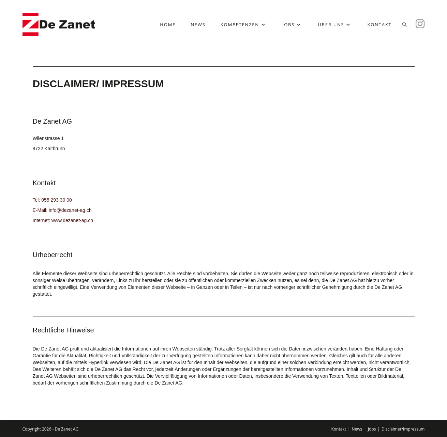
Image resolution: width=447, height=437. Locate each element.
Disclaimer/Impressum (403, 429)
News (357, 429)
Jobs (372, 429)
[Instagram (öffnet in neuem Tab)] (420, 24)
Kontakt (338, 429)
